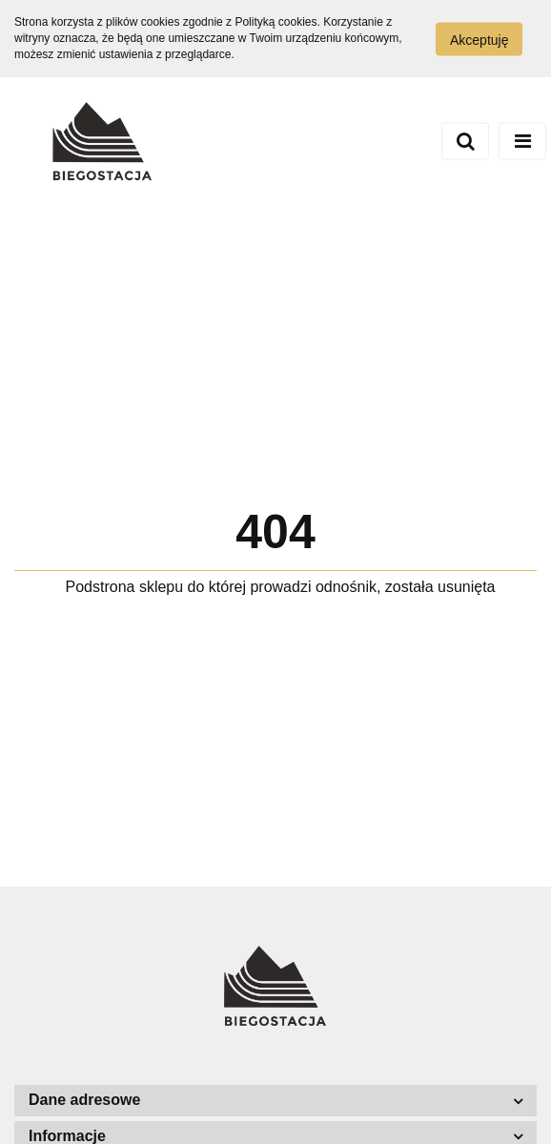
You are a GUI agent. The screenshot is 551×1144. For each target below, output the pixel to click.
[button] (275, 1100)
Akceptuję (479, 39)
